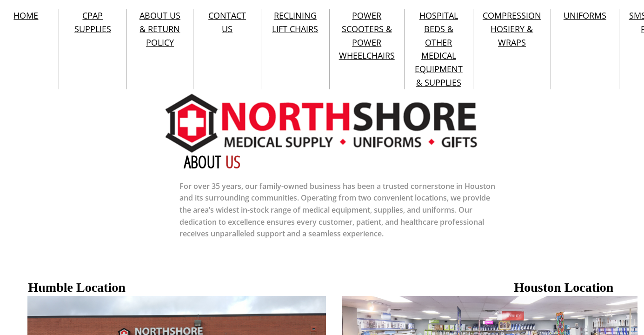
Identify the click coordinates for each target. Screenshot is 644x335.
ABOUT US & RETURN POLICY (159, 29)
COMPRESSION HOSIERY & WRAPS (512, 29)
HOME (25, 15)
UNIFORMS (585, 15)
